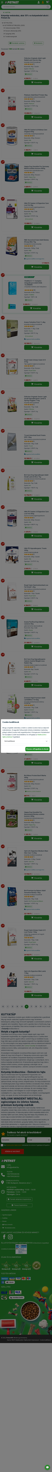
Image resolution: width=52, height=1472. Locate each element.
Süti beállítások (9, 741)
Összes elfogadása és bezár (37, 749)
